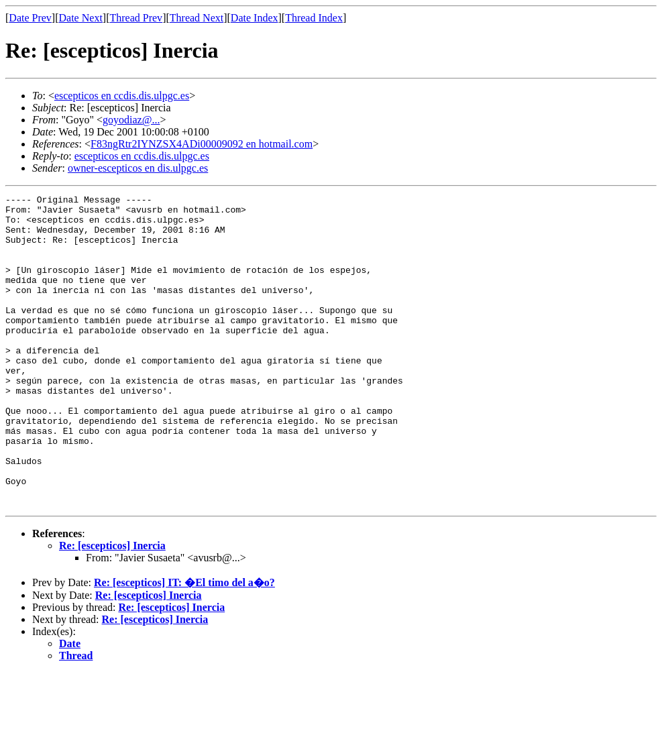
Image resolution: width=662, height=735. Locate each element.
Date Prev (30, 17)
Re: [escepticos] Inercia (112, 608)
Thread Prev (135, 17)
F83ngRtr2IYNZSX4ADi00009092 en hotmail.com (202, 144)
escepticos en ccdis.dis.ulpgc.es (121, 95)
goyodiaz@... (131, 119)
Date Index (254, 17)
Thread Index (314, 17)
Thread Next (196, 17)
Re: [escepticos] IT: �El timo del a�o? (184, 645)
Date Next (81, 17)
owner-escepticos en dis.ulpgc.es (138, 168)
